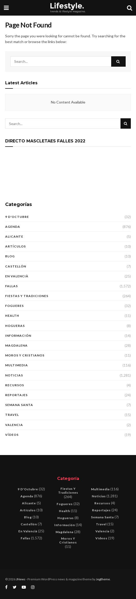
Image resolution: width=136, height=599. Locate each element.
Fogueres (14, 306)
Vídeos (12, 435)
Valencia (14, 425)
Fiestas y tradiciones (26, 296)
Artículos (15, 246)
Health (12, 316)
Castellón (15, 266)
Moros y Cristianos (24, 355)
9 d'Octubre (17, 217)
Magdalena (16, 345)
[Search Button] (118, 61)
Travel (12, 415)
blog (10, 256)
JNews (20, 579)
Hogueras (15, 326)
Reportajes (16, 395)
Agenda (12, 227)
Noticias (14, 375)
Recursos (14, 385)
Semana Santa (19, 405)
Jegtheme (103, 579)
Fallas (11, 286)
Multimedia (16, 365)
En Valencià (16, 276)
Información (18, 336)
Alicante (14, 236)
